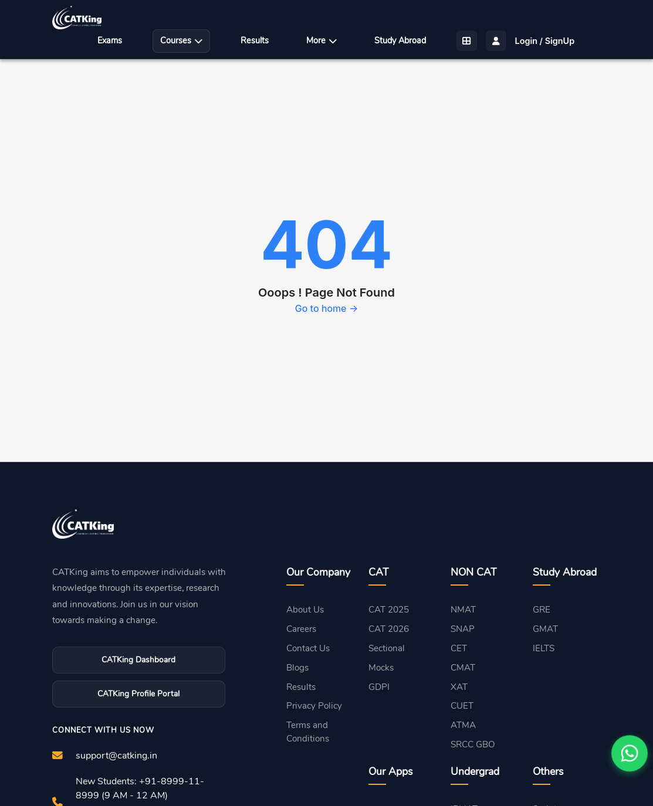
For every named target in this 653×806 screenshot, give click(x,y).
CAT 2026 (388, 629)
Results (255, 40)
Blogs (297, 668)
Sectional (386, 648)
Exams (109, 40)
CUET (462, 706)
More (321, 40)
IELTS (543, 648)
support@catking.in (116, 755)
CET (459, 648)
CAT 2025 (388, 609)
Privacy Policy (314, 706)
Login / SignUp (545, 41)
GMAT (545, 629)
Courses (181, 40)
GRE (541, 609)
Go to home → (326, 308)
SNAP (463, 629)
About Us (305, 609)
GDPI (379, 687)
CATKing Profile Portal (138, 693)
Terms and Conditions (307, 731)
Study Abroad (400, 40)
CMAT (463, 668)
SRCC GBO (473, 744)
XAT (459, 687)
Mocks (381, 668)
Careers (301, 629)
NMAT (463, 609)
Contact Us (308, 648)
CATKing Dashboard (138, 659)
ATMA (463, 725)
